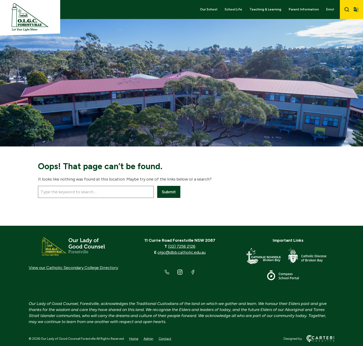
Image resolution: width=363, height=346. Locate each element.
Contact (165, 339)
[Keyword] (96, 192)
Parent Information (304, 9)
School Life (233, 9)
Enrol (330, 9)
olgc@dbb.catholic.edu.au (181, 252)
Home (133, 339)
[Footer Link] (267, 257)
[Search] (346, 9)
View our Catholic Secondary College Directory (73, 267)
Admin (148, 339)
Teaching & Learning (265, 9)
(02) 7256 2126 (181, 246)
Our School (208, 9)
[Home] (73, 246)
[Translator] (356, 9)
